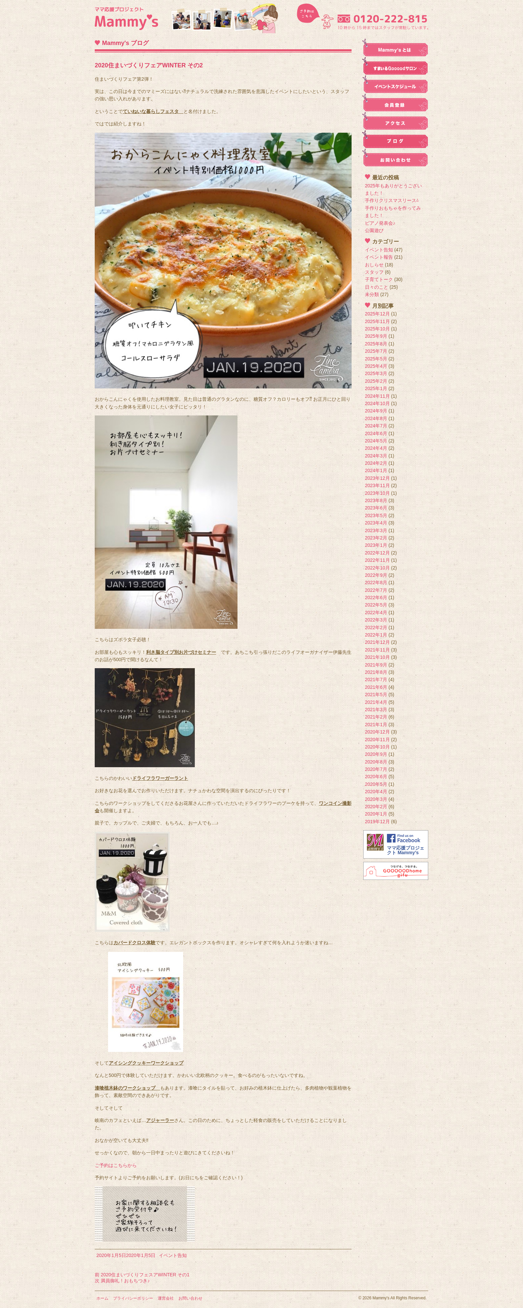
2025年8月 (376, 343)
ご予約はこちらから (116, 1165)
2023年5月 (376, 515)
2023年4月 (376, 522)
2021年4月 (376, 702)
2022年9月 (376, 575)
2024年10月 (377, 403)
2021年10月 (377, 657)
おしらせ (374, 264)
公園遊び (374, 230)
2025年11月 (377, 321)
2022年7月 (376, 590)
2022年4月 (376, 612)
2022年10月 (377, 567)
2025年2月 (376, 381)
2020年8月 (376, 762)
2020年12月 (377, 732)
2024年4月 (376, 448)
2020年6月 (376, 776)
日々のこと (376, 287)
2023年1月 (376, 545)
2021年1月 (376, 724)
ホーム (102, 1298)
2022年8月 (376, 582)
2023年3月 (376, 530)
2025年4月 (376, 366)
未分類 (372, 294)
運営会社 (166, 1298)
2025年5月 (376, 358)
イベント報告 (379, 257)
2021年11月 (377, 649)
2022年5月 (376, 604)
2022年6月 (376, 597)
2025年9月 (376, 336)
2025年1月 (376, 388)
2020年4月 (376, 791)
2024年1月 (376, 470)
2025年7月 (376, 351)
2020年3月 (376, 799)
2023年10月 (377, 493)
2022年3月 (376, 619)
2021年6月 (376, 687)
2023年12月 (377, 478)
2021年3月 (376, 709)
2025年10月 (377, 328)
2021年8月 (376, 672)
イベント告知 (173, 1255)
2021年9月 (376, 665)
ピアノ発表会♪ (380, 223)
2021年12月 (377, 642)
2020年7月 (376, 769)
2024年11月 (377, 396)
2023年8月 (376, 500)
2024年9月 (376, 410)
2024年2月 (376, 463)
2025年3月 (376, 373)
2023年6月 (376, 507)
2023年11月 (377, 485)
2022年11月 (377, 560)
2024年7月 (376, 425)
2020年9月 (376, 754)
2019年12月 (377, 821)
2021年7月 (376, 679)
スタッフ (374, 272)
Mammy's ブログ (125, 43)
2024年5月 (376, 440)
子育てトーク (379, 279)
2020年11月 (377, 739)
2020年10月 (377, 747)
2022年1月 (376, 634)
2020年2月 (376, 806)
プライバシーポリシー (133, 1298)
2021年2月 (376, 717)
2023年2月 (376, 537)
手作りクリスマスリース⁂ (392, 200)
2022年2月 (376, 627)
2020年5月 (376, 784)
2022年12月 (377, 552)
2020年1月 (376, 814)
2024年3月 (376, 455)
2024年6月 (376, 433)
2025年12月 (377, 313)
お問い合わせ (190, 1298)
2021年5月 (376, 694)
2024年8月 (376, 418)
